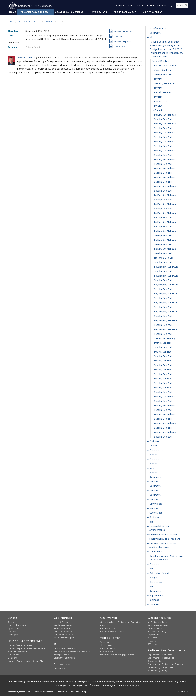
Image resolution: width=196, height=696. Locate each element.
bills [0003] (151, 37)
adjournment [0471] (156, 595)
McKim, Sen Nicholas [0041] (165, 222)
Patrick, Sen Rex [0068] (162, 342)
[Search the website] (182, 6)
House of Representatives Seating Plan (26, 661)
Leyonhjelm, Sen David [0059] (166, 302)
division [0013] (158, 96)
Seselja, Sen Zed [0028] (163, 163)
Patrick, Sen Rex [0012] (162, 92)
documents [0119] (155, 477)
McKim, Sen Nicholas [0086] (165, 423)
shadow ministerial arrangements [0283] (159, 528)
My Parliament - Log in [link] (158, 622)
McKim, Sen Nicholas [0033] (165, 186)
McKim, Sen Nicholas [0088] (165, 432)
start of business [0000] (156, 28)
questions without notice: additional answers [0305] (163, 545)
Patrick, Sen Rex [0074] (162, 369)
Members (12, 658)
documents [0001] (155, 32)
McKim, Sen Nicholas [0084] (165, 414)
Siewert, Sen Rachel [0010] (164, 83)
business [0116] (154, 472)
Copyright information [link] (43, 691)
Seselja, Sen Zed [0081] (163, 401)
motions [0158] (153, 508)
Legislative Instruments (64, 658)
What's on (105, 642)
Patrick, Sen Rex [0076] (162, 378)
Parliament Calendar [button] (125, 5)
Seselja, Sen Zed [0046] (163, 244)
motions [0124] (153, 481)
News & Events (98, 12)
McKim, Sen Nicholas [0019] (165, 123)
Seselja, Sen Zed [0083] (163, 409)
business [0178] (154, 517)
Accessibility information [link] (19, 691)
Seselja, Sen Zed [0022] (163, 137)
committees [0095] (156, 450)
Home (12, 12)
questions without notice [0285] (163, 534)
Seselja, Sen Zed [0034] (163, 190)
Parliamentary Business (34, 12)
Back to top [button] (181, 691)
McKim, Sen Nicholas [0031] (165, 177)
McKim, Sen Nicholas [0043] (165, 231)
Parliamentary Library (63, 634)
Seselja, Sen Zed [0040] (163, 217)
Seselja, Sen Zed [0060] (163, 307)
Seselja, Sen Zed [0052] (163, 271)
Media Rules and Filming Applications (117, 654)
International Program (64, 637)
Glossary (152, 641)
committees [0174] (156, 512)
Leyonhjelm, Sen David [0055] (166, 284)
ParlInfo (150, 5)
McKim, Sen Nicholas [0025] (165, 150)
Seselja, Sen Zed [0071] (163, 356)
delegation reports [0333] (159, 573)
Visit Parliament (153, 12)
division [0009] (158, 79)
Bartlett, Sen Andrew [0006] (165, 65)
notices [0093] (153, 445)
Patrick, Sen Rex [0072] (162, 360)
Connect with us (107, 628)
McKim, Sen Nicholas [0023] (165, 141)
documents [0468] (155, 591)
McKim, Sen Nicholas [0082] (165, 405)
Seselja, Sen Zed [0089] (163, 436)
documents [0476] (155, 604)
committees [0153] (156, 503)
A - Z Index (152, 637)
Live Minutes (13, 654)
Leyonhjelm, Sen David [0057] (166, 293)
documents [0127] (155, 485)
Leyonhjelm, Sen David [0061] (166, 311)
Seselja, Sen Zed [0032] (163, 181)
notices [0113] (153, 468)
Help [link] (84, 691)
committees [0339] (156, 582)
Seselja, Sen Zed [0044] (163, 235)
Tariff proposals (61, 654)
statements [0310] (155, 551)
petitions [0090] (154, 441)
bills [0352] (151, 586)
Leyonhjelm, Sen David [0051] (166, 266)
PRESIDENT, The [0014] (163, 101)
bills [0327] (151, 568)
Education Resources (64, 631)
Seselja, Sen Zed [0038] (163, 208)
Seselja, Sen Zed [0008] (163, 74)
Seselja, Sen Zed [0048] (163, 253)
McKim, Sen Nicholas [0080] (165, 396)
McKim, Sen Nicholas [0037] (165, 204)
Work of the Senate (17, 625)
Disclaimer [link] (62, 691)
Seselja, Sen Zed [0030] (163, 172)
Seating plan (13, 634)
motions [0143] (153, 499)
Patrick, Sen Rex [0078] (162, 387)
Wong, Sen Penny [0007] (163, 70)
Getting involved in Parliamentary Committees (121, 622)
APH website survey (157, 631)
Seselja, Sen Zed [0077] (163, 383)
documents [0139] (155, 494)
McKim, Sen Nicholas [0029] (165, 168)
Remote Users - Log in (158, 625)
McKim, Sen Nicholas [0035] (165, 195)
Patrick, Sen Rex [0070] (162, 351)
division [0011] (158, 87)
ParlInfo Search (155, 628)
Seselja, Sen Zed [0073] (163, 365)
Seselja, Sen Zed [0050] (163, 262)
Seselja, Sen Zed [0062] (163, 316)
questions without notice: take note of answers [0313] (166, 557)
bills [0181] (151, 521)
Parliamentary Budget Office (160, 667)
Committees (59, 668)
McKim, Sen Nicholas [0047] (165, 248)
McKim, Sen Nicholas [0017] (165, 114)
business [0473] (154, 599)
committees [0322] (156, 564)
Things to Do (106, 645)
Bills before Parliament (64, 648)
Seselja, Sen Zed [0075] (163, 374)
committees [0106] (156, 459)
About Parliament (125, 12)
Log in (171, 5)
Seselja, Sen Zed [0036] (163, 199)
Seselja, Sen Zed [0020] (163, 128)
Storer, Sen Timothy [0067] (164, 338)
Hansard (48, 22)
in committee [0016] (159, 110)
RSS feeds (152, 644)
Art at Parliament (107, 648)
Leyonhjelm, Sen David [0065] (166, 329)
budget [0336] (153, 577)
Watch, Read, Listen (63, 625)
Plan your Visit (106, 651)
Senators (12, 631)
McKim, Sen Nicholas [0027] (165, 159)
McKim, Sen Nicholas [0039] (165, 213)
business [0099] (154, 454)
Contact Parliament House (112, 631)
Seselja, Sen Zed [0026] (163, 155)
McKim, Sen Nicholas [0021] (165, 132)
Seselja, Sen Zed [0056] (163, 289)
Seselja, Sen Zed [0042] (163, 226)
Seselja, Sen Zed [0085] (163, 418)
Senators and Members (69, 12)
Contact (140, 5)
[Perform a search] (186, 6)
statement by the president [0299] (164, 538)
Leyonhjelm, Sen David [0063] (166, 320)
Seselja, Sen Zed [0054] (163, 280)
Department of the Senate (160, 654)
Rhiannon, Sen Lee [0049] (163, 257)
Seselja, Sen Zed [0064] (163, 324)
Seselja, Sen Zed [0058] (163, 298)
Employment (153, 634)
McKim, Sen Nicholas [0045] (165, 240)
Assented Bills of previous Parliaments (72, 651)
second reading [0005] (160, 61)
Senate (11, 622)
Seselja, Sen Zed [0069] (163, 347)
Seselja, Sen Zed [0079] (163, 392)
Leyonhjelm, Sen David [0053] (166, 275)
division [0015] (158, 105)
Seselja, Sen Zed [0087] (163, 427)
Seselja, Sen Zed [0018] (163, 119)
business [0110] (154, 463)
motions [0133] (153, 490)
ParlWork (161, 5)
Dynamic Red (14, 628)
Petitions (104, 625)
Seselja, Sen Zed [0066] (163, 333)
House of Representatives (20, 645)
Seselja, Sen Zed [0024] (163, 146)
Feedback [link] (74, 691)
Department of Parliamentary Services (165, 664)
